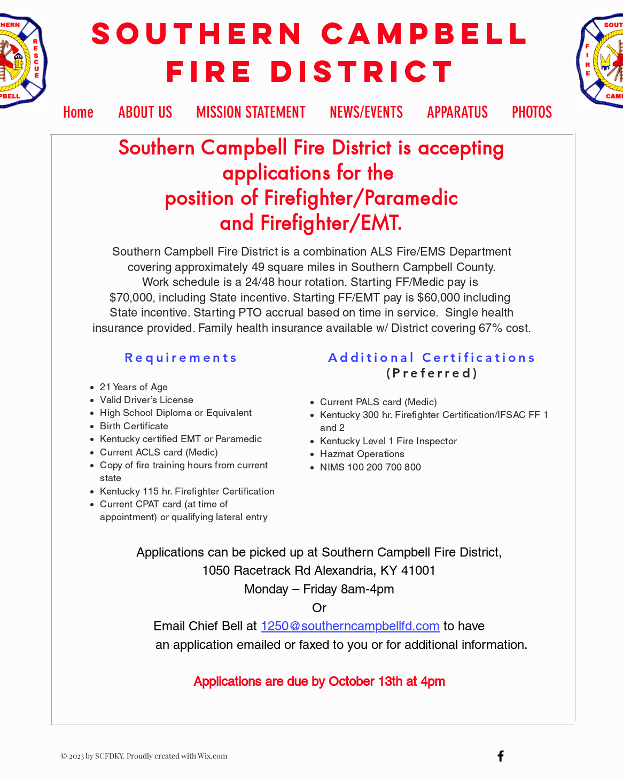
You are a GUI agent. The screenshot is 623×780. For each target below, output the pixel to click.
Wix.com (212, 756)
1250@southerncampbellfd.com (350, 626)
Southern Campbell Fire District (311, 52)
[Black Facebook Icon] (500, 755)
